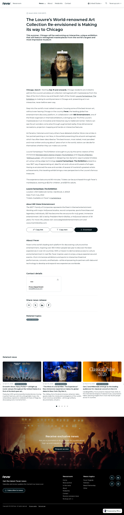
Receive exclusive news (71, 496)
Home (65, 480)
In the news (67, 485)
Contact (68, 3)
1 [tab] (56, 407)
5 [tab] (67, 407)
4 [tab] (64, 407)
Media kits (58, 3)
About (50, 3)
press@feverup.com (35, 289)
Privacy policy (33, 506)
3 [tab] (62, 407)
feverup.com (115, 3)
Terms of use (41, 506)
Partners (86, 483)
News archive (67, 483)
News (41, 3)
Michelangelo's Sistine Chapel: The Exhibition (55, 155)
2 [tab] (59, 407)
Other (85, 488)
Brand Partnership (89, 485)
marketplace (55, 198)
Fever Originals (32, 319)
